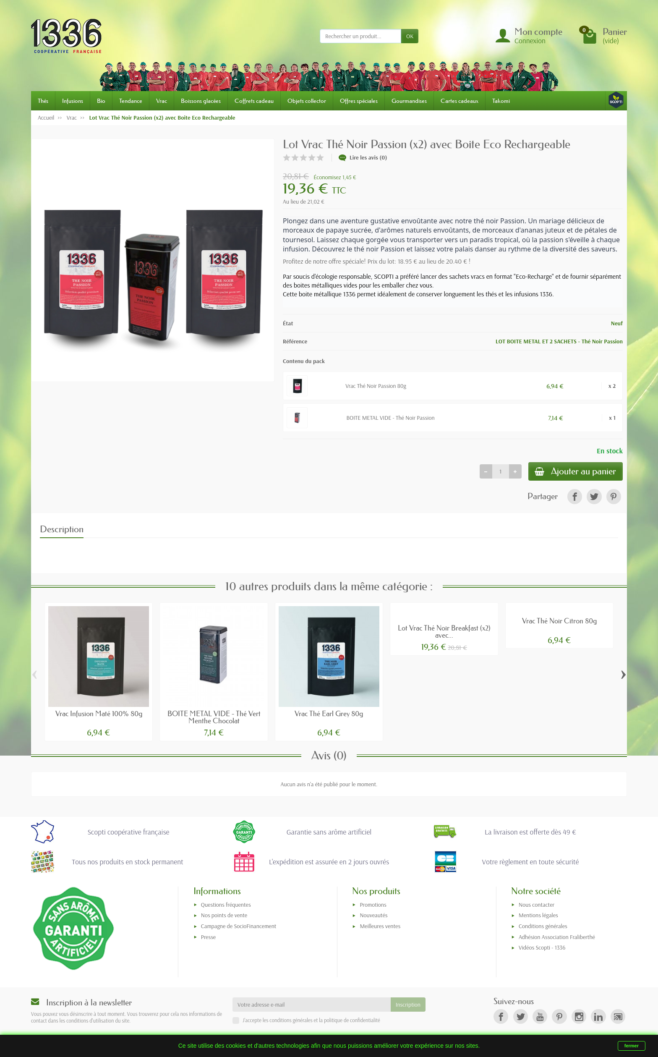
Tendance (130, 101)
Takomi (501, 101)
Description (62, 529)
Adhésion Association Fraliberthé (557, 937)
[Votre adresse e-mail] (311, 1005)
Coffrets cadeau (254, 101)
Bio (101, 101)
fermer (631, 1045)
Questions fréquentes (226, 904)
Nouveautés (373, 915)
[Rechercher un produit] (360, 36)
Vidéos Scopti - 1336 (542, 948)
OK (409, 36)
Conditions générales (543, 926)
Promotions (373, 904)
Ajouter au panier (575, 471)
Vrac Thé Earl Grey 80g (329, 713)
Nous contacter (536, 904)
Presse (208, 937)
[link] (574, 496)
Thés (43, 101)
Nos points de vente (224, 915)
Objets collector (306, 101)
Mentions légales (538, 915)
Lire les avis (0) (363, 157)
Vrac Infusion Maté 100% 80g (98, 713)
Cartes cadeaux (459, 101)
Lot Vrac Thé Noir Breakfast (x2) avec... (444, 632)
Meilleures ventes (380, 926)
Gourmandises (409, 101)
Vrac (161, 101)
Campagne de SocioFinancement (239, 926)
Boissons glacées (201, 101)
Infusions (72, 101)
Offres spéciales (359, 101)
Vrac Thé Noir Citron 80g (559, 621)
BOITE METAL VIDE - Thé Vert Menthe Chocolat (214, 717)
